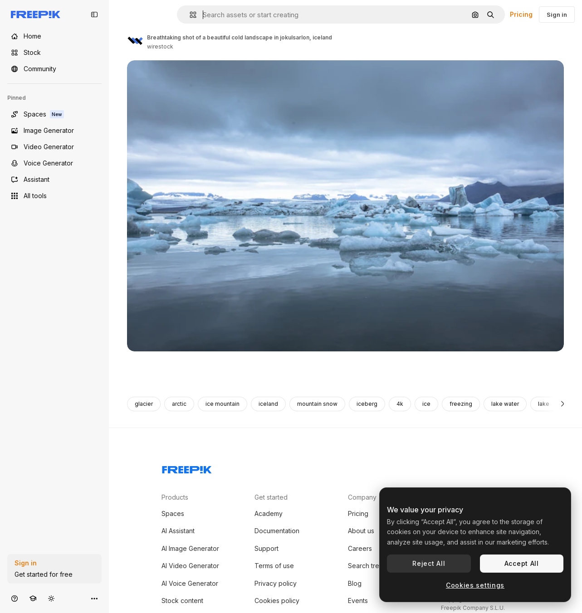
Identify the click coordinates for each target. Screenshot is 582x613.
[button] (189, 14)
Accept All (521, 563)
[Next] (563, 404)
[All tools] (54, 196)
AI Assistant (178, 531)
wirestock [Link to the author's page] (160, 46)
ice (426, 403)
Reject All (428, 563)
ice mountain (222, 403)
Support (266, 548)
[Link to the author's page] (135, 41)
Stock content (182, 600)
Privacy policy (275, 583)
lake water (505, 403)
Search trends (369, 565)
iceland (268, 403)
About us (361, 531)
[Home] (54, 36)
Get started (271, 497)
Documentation (276, 531)
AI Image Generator (190, 548)
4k (399, 403)
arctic (179, 403)
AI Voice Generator (189, 583)
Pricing (521, 14)
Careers (360, 548)
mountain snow (317, 403)
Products (174, 497)
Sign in (557, 14)
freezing (461, 403)
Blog (355, 583)
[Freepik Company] (186, 468)
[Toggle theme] (51, 598)
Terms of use (274, 565)
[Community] (54, 69)
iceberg (367, 403)
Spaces (172, 513)
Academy (268, 513)
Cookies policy (276, 600)
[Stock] (54, 52)
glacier (144, 403)
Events (358, 600)
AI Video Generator (190, 565)
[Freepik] (35, 14)
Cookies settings (475, 585)
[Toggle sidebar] (94, 14)
